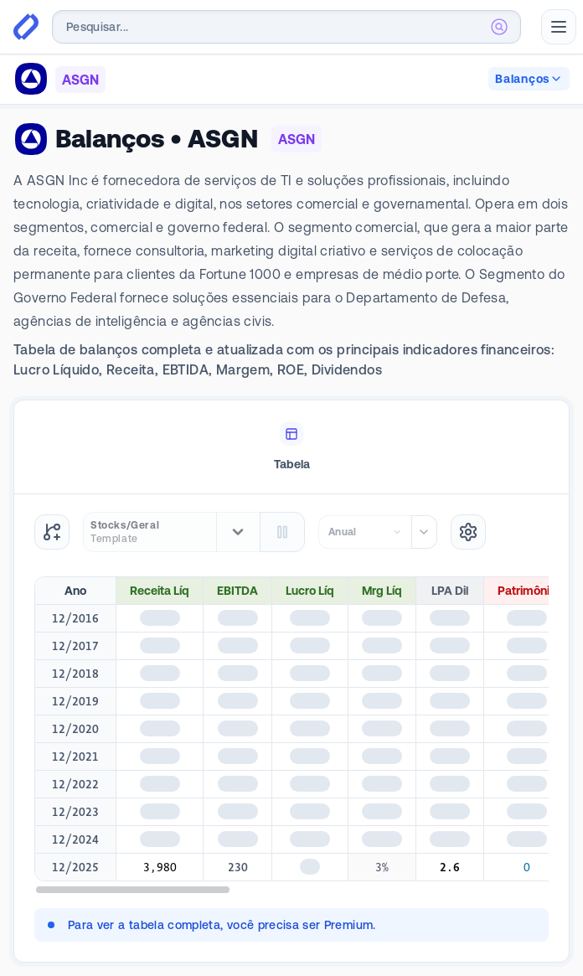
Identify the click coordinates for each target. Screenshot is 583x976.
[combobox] (286, 27)
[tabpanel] (291, 728)
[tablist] (291, 447)
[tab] (291, 447)
